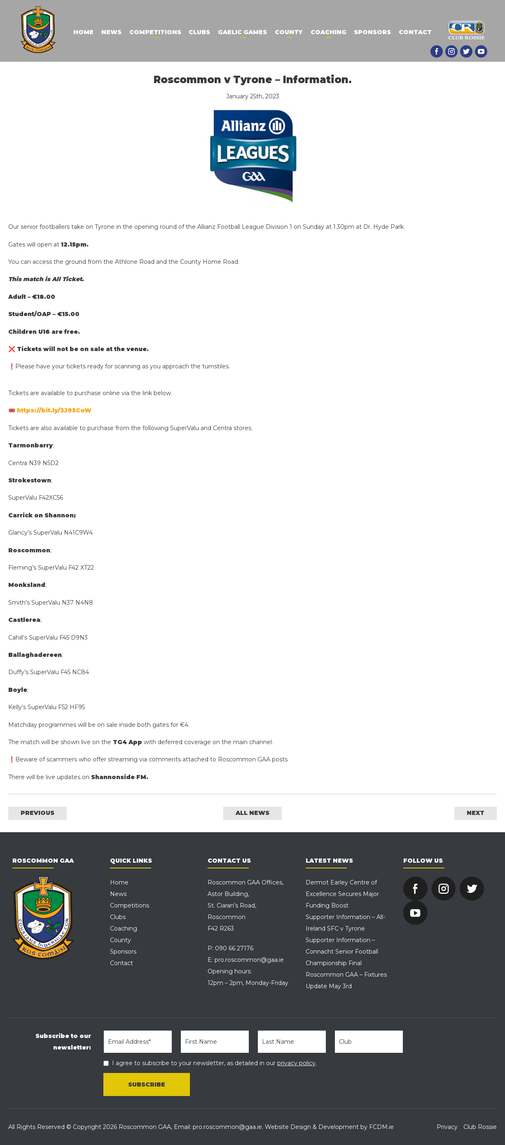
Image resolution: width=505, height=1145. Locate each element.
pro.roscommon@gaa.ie (249, 959)
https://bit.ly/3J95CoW (54, 410)
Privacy (447, 1127)
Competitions (154, 32)
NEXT (475, 813)
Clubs (199, 32)
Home (81, 32)
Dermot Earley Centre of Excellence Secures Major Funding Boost (342, 894)
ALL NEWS (252, 813)
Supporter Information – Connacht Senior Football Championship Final (342, 951)
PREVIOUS (37, 813)
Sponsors (374, 32)
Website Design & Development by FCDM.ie (329, 1127)
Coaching (329, 32)
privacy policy (296, 1063)
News (110, 32)
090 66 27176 (234, 948)
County (289, 32)
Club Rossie (480, 1127)
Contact (417, 32)
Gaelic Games (242, 32)
